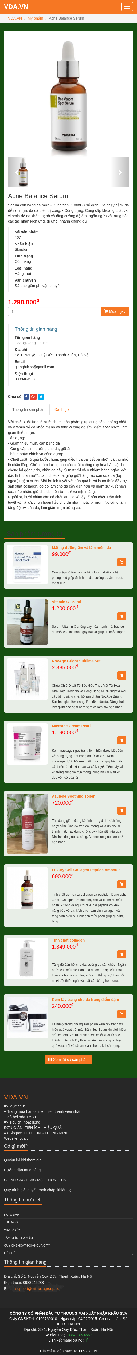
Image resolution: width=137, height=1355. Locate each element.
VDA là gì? (12, 1230)
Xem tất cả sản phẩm (68, 1060)
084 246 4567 (80, 1335)
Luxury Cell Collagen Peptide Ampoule (86, 870)
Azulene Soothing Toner (73, 796)
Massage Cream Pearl (71, 726)
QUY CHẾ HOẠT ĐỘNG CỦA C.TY (27, 1245)
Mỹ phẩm (35, 18)
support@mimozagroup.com (38, 1289)
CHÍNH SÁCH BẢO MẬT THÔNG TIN (35, 1180)
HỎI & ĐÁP (11, 1214)
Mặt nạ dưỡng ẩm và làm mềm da (81, 548)
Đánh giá (61, 409)
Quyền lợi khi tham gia (22, 1160)
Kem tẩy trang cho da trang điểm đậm (85, 999)
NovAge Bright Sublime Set (76, 661)
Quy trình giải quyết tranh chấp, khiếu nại (38, 1190)
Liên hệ (9, 1253)
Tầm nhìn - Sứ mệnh (19, 1237)
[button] (17, 172)
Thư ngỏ (11, 1222)
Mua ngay (115, 311)
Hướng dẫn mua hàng (22, 1170)
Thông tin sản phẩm (28, 409)
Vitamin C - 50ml (66, 602)
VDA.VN (16, 6)
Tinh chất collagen (68, 940)
